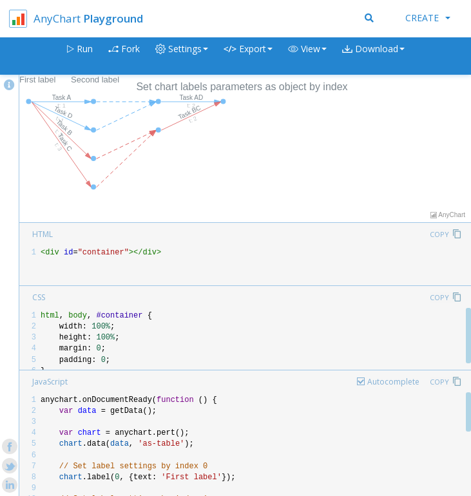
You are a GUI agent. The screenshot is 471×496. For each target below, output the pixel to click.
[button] (307, 56)
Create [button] (427, 18)
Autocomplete (393, 381)
